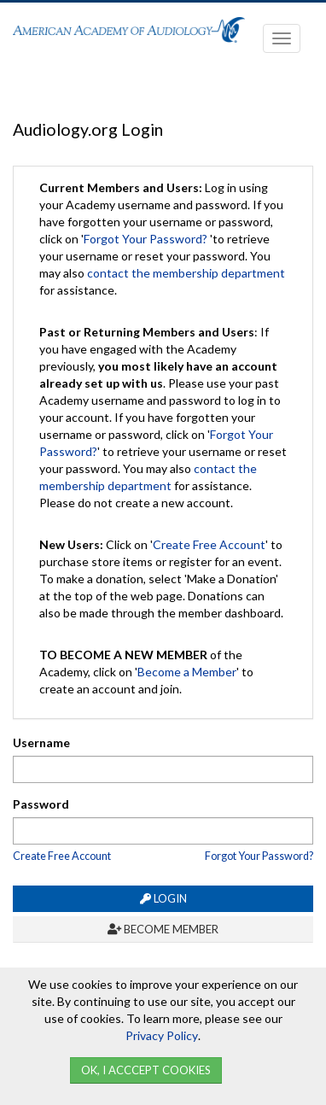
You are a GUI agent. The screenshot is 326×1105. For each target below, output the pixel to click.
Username (41, 742)
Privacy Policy (161, 1035)
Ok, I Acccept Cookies (146, 1070)
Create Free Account (209, 544)
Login (163, 898)
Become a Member (186, 671)
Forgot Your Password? (145, 238)
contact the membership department (186, 273)
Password (41, 804)
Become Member (163, 929)
